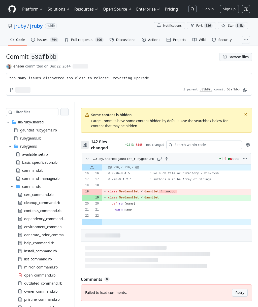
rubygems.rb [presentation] (30, 137)
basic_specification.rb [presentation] (39, 162)
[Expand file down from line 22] (92, 222)
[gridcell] (166, 167)
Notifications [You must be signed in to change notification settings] (169, 25)
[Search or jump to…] (192, 9)
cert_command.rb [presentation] (38, 194)
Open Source (117, 9)
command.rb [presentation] (33, 170)
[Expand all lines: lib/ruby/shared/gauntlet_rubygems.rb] (166, 158)
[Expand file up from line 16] (92, 167)
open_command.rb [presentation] (39, 274)
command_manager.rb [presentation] (40, 178)
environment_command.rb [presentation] (46, 226)
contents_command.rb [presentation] (42, 210)
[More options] (245, 159)
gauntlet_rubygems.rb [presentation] (38, 129)
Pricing (171, 9)
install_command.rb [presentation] (40, 250)
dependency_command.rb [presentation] (46, 218)
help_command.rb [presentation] (39, 242)
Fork (201, 25)
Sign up (229, 9)
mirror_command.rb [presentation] (41, 266)
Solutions (59, 9)
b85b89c (206, 89)
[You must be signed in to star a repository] (233, 25)
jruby (20, 25)
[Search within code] (202, 145)
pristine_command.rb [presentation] (42, 299)
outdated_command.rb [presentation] (43, 283)
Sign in (208, 9)
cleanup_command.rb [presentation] (42, 202)
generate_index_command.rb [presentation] (48, 234)
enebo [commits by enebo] (18, 66)
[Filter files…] (36, 112)
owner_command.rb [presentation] (40, 291)
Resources (86, 9)
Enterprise (148, 9)
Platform (33, 9)
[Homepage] (12, 9)
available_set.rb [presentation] (35, 154)
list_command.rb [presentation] (38, 258)
